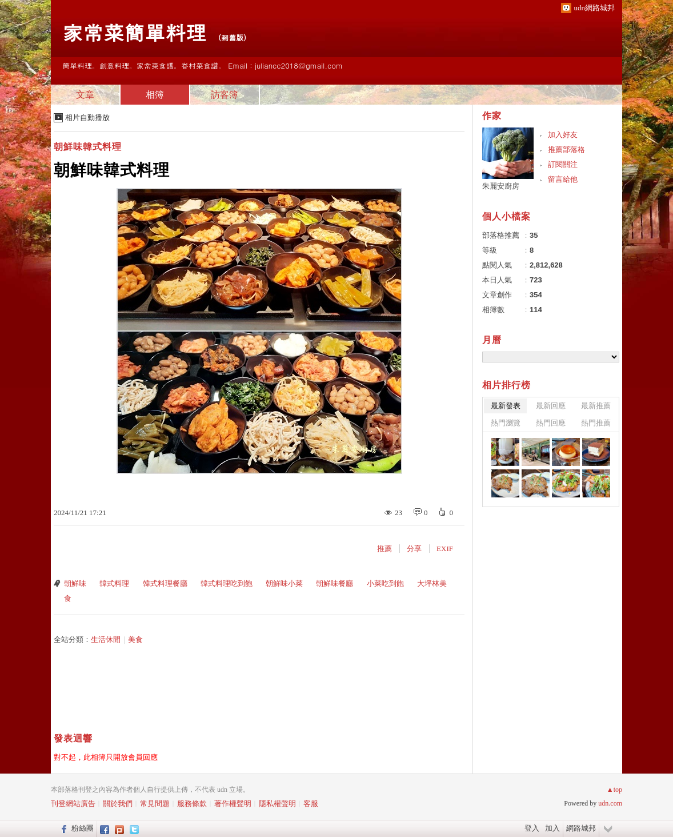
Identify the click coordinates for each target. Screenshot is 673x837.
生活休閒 (106, 639)
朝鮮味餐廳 (334, 583)
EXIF (444, 548)
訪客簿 (224, 94)
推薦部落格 (566, 149)
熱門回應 (551, 422)
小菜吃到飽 (385, 583)
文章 (85, 94)
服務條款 (192, 803)
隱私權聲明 (277, 803)
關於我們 (118, 803)
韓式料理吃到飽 (227, 583)
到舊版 (232, 37)
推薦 (384, 548)
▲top (614, 790)
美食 (135, 639)
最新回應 (551, 405)
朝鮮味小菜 (284, 583)
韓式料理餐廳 (165, 583)
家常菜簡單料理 (134, 31)
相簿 (155, 94)
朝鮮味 (75, 583)
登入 (531, 828)
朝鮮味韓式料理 (88, 147)
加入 (552, 828)
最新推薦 (596, 405)
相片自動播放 (87, 117)
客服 (310, 803)
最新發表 (505, 405)
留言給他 (563, 179)
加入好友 (563, 134)
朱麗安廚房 (500, 186)
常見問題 (155, 803)
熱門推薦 (596, 422)
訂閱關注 (563, 164)
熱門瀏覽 (505, 422)
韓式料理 (114, 583)
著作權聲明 (232, 803)
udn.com (610, 803)
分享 (414, 548)
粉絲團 (82, 828)
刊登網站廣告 (73, 803)
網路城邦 (581, 828)
